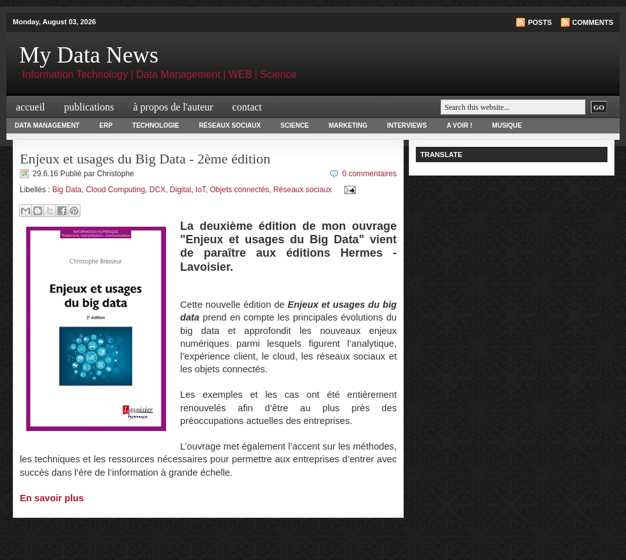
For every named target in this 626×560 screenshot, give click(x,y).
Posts (539, 22)
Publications (89, 107)
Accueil (30, 107)
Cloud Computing (115, 189)
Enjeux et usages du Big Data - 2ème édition (145, 159)
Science (294, 125)
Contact (247, 107)
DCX (157, 189)
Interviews (407, 125)
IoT (200, 189)
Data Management (47, 125)
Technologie (155, 125)
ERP (105, 125)
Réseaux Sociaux (230, 125)
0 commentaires (369, 173)
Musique (507, 125)
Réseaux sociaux (302, 189)
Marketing (348, 125)
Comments (592, 22)
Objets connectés (240, 189)
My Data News (88, 55)
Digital (180, 189)
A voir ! (459, 125)
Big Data (67, 189)
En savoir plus (52, 498)
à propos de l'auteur (173, 107)
